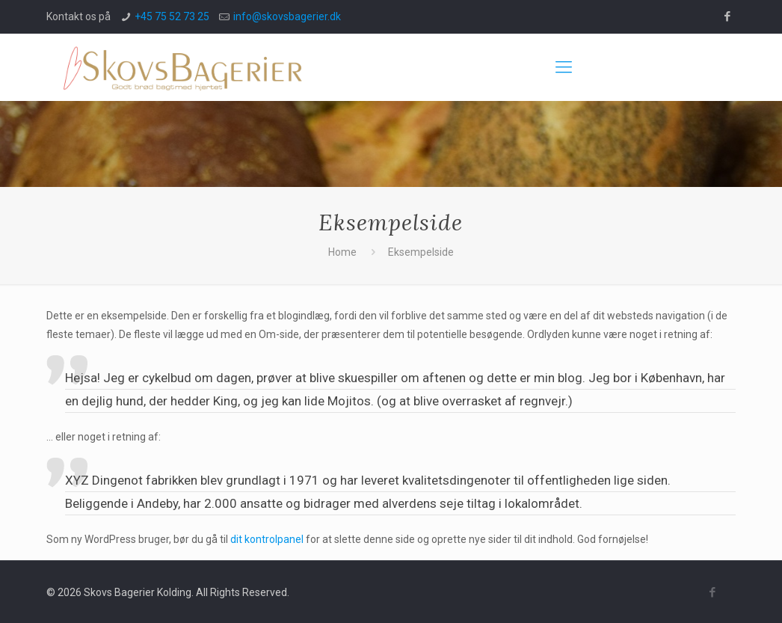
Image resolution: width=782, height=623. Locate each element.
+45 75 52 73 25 (172, 16)
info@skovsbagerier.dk (287, 16)
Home (342, 252)
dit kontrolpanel (267, 539)
